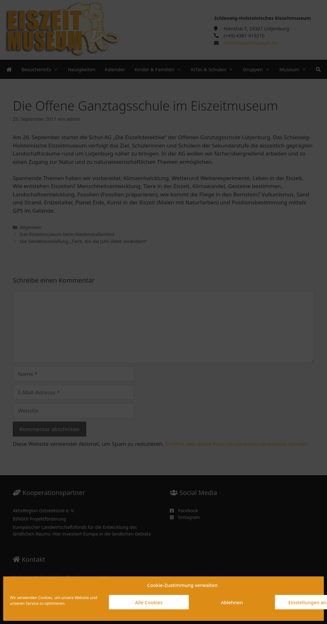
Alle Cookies (149, 602)
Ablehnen (232, 602)
